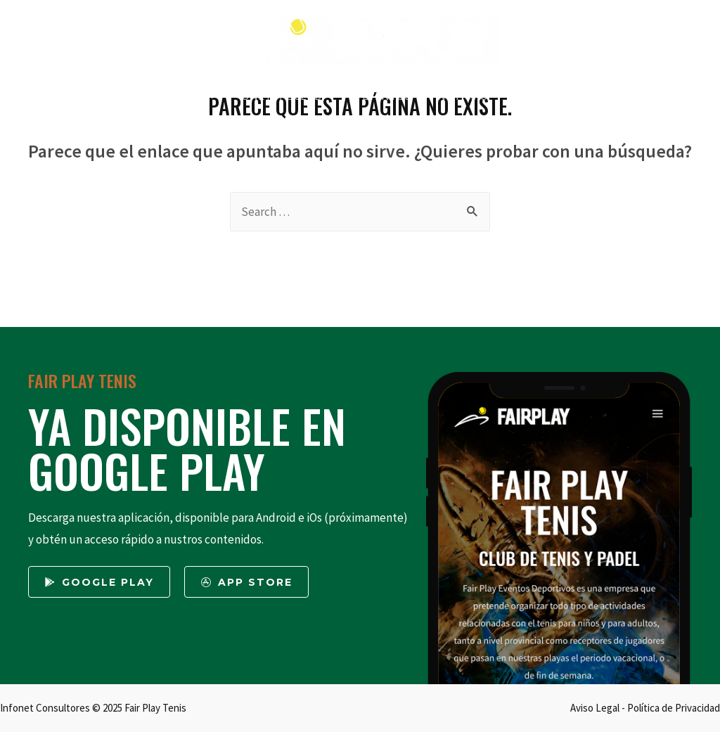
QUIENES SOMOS (161, 95)
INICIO (77, 95)
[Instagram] (92, 42)
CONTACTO (537, 95)
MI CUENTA (617, 95)
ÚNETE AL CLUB (284, 95)
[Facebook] (57, 42)
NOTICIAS (460, 95)
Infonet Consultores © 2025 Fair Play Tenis (93, 707)
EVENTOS (386, 95)
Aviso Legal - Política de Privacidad (645, 707)
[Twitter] (23, 42)
